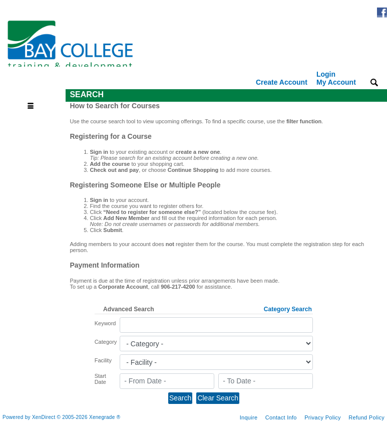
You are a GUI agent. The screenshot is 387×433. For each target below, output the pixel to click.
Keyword (105, 323)
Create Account (281, 82)
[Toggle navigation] (34, 95)
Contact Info (281, 417)
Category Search (288, 309)
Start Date (100, 379)
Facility (103, 360)
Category (106, 342)
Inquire (249, 417)
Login (336, 78)
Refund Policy (366, 417)
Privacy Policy (322, 417)
